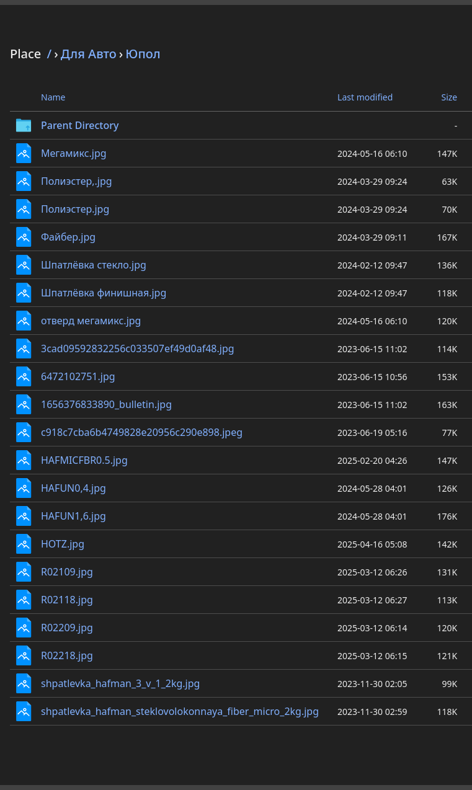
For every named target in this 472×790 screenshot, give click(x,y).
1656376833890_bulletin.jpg (106, 404)
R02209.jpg (67, 627)
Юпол (142, 53)
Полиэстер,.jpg (76, 181)
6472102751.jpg (78, 376)
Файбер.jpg (68, 237)
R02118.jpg (67, 599)
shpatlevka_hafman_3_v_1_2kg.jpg (120, 683)
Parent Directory (80, 125)
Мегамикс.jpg (74, 153)
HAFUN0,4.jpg (73, 488)
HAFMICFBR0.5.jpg (84, 460)
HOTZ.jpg (62, 544)
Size (449, 97)
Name (53, 97)
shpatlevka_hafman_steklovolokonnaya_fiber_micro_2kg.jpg (180, 711)
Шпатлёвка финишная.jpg (103, 293)
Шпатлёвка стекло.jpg (93, 265)
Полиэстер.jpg (75, 209)
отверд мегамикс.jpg (91, 320)
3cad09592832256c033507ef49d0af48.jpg (137, 348)
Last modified (365, 97)
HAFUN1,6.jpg (73, 516)
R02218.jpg (67, 655)
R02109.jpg (67, 572)
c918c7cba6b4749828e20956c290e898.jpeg (142, 432)
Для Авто (89, 53)
